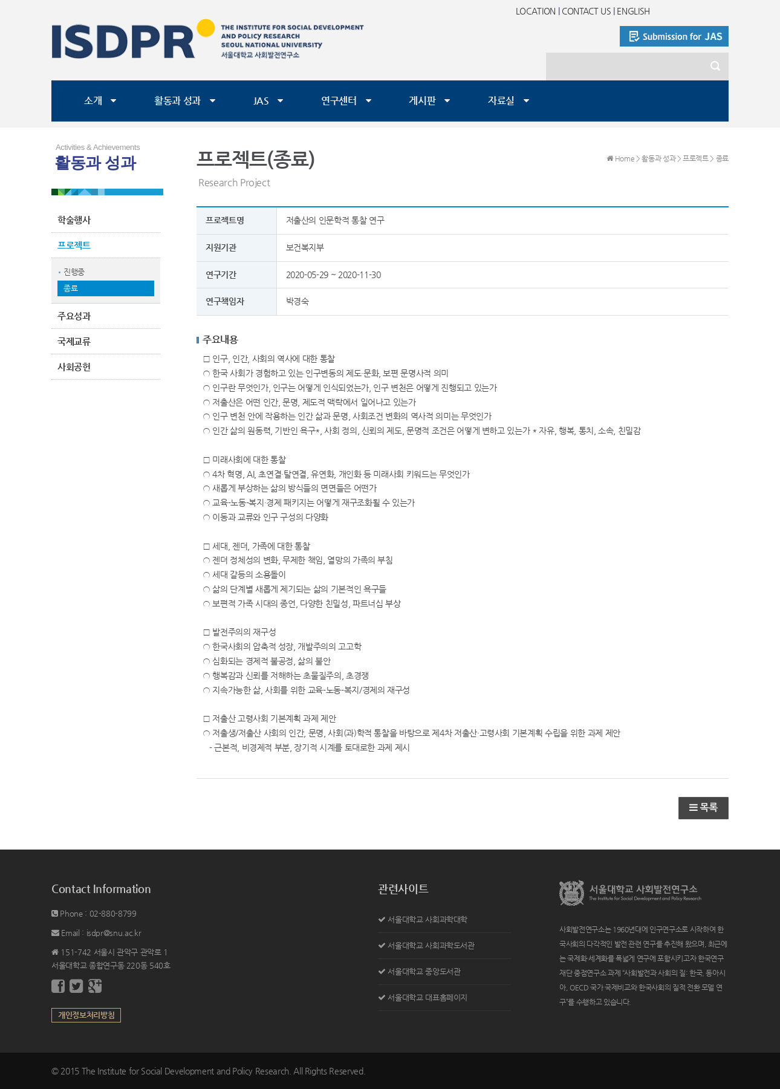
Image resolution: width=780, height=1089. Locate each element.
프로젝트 (74, 245)
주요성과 (74, 316)
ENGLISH (633, 11)
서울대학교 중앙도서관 (424, 971)
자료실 (501, 100)
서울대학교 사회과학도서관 (431, 945)
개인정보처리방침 (86, 1014)
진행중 (74, 271)
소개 (93, 100)
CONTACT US (586, 11)
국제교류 (74, 341)
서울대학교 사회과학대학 (427, 919)
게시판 (422, 100)
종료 (70, 288)
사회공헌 (74, 367)
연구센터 (339, 100)
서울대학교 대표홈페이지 (427, 997)
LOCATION (536, 11)
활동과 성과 (177, 100)
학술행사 (74, 220)
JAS (261, 100)
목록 (703, 807)
